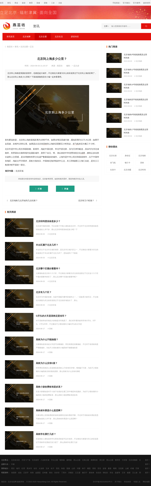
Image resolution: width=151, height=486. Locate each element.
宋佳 (111, 473)
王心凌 (134, 473)
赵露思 (38, 473)
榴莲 (89, 468)
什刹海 (124, 460)
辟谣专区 (75, 37)
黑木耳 (29, 468)
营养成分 (4, 468)
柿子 (84, 468)
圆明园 (69, 460)
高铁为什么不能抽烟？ (47, 339)
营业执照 (127, 482)
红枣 (23, 468)
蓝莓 (104, 468)
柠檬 (132, 468)
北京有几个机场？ (86, 200)
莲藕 (68, 468)
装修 (38, 3)
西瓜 (58, 468)
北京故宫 (35, 460)
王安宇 (25, 473)
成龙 (20, 473)
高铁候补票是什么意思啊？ (49, 410)
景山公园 (76, 460)
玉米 (47, 468)
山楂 (127, 468)
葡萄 (115, 468)
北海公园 (85, 460)
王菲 (123, 473)
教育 (31, 3)
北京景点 (4, 460)
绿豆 (35, 468)
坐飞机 (76, 144)
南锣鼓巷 (94, 460)
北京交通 (43, 37)
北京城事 (27, 37)
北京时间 (142, 170)
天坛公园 (54, 460)
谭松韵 (105, 473)
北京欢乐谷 (15, 460)
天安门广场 (26, 460)
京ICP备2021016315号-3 (102, 482)
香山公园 (109, 460)
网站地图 (146, 482)
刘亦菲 (57, 473)
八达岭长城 (45, 460)
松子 (52, 468)
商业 (16, 3)
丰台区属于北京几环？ (47, 245)
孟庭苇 (117, 473)
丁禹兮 (63, 473)
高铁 (45, 144)
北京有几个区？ (43, 292)
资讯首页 (10, 37)
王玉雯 (77, 473)
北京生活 (59, 37)
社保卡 (113, 170)
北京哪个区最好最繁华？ (48, 268)
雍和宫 (117, 460)
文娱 (60, 3)
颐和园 (62, 460)
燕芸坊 (10, 47)
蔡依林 (91, 473)
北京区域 (19, 171)
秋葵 (63, 468)
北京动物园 (133, 460)
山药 (73, 468)
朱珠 (32, 473)
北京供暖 (127, 170)
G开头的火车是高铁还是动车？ (51, 316)
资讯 (9, 3)
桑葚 (109, 468)
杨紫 (128, 473)
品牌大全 (4, 464)
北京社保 (113, 156)
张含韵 (98, 473)
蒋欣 (51, 473)
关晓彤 (70, 473)
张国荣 (13, 473)
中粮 (13, 464)
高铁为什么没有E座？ (46, 363)
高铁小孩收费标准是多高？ (49, 387)
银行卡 (127, 163)
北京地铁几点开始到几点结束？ (24, 200)
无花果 (121, 468)
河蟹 (78, 468)
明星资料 (4, 473)
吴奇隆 (44, 473)
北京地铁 (139, 61)
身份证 (127, 156)
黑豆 (13, 468)
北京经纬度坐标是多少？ (48, 221)
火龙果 (41, 468)
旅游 (23, 3)
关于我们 (118, 482)
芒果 (137, 468)
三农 (53, 3)
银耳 (18, 468)
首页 (1, 3)
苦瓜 (99, 468)
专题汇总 (136, 482)
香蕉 (94, 468)
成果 (83, 153)
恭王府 (102, 460)
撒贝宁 (84, 473)
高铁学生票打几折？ (46, 434)
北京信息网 (12, 482)
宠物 (45, 3)
